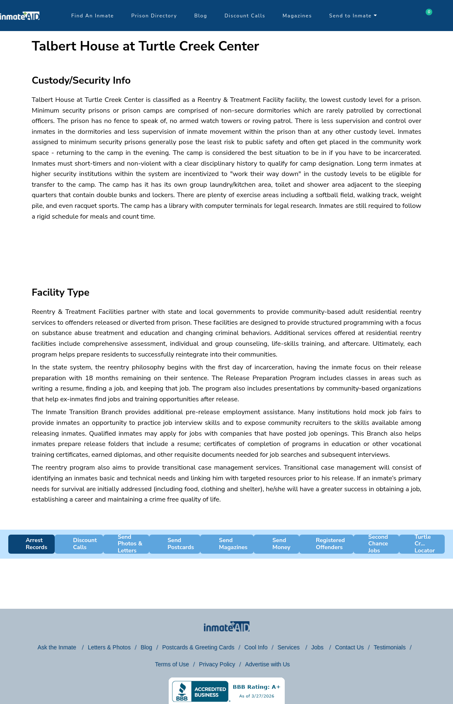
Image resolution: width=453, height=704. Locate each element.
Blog (200, 15)
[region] (227, 246)
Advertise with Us (267, 664)
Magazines (297, 15)
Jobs (318, 647)
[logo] (19, 29)
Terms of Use (172, 664)
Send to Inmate (353, 15)
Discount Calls (245, 15)
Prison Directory (154, 15)
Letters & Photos (109, 647)
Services (289, 647)
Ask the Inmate (57, 647)
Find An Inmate (92, 15)
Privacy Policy (217, 664)
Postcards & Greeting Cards (198, 647)
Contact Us (349, 647)
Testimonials (390, 647)
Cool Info (255, 647)
